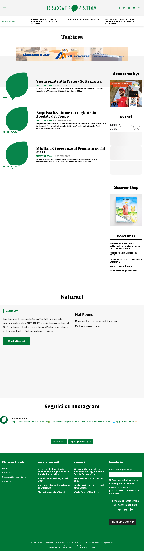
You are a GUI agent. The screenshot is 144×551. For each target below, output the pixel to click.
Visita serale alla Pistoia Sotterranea (68, 81)
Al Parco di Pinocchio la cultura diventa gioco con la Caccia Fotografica (46, 21)
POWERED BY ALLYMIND (72, 544)
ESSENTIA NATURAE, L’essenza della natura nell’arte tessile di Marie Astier (120, 21)
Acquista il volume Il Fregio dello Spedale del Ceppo (66, 114)
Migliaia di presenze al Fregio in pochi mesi (70, 150)
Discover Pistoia (44, 85)
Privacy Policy (54, 547)
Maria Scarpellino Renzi (122, 266)
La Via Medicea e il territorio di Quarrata (126, 260)
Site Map (92, 547)
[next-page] (141, 21)
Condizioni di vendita (79, 547)
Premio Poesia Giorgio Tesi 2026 (83, 19)
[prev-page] (29, 21)
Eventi (6, 98)
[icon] (133, 8)
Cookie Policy (65, 547)
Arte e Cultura (10, 132)
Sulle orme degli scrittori (123, 270)
